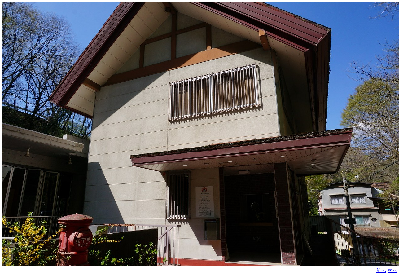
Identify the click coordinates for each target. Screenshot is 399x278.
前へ (381, 270)
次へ (392, 270)
